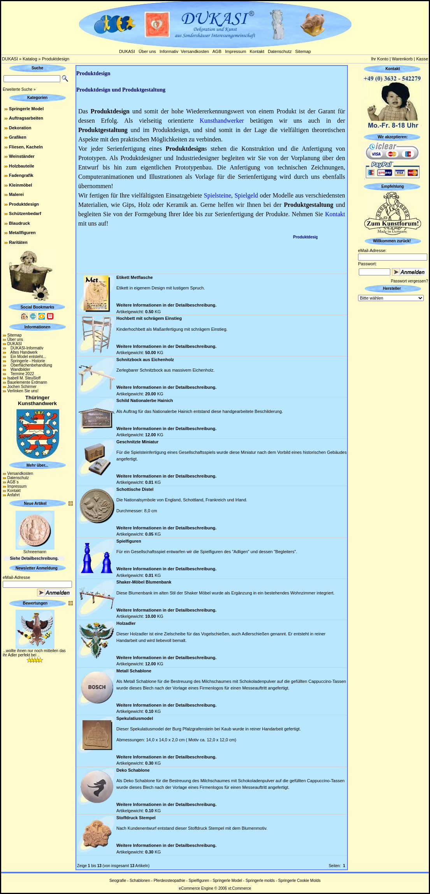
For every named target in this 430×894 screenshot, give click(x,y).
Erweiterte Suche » (19, 89)
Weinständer (22, 156)
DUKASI (127, 51)
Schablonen (140, 880)
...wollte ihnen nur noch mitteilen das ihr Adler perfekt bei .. (34, 653)
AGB (216, 51)
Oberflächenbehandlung (29, 365)
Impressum (235, 51)
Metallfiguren (22, 232)
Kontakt (257, 51)
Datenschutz (279, 51)
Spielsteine (217, 195)
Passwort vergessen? (409, 281)
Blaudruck (19, 223)
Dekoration (20, 127)
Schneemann (34, 552)
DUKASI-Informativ (25, 348)
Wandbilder (18, 369)
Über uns (147, 51)
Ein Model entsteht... (26, 356)
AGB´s (12, 482)
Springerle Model (26, 108)
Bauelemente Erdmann (27, 382)
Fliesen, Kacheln (26, 147)
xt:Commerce (239, 888)
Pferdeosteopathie (169, 880)
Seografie (117, 880)
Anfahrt (13, 495)
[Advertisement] (212, 255)
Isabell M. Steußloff (23, 378)
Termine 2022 (20, 374)
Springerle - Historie (26, 361)
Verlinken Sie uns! (23, 391)
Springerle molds (260, 880)
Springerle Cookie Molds (299, 880)
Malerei (16, 194)
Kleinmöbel (20, 185)
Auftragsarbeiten (26, 118)
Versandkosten (195, 51)
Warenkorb (402, 58)
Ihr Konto (379, 58)
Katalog (30, 58)
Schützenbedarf (25, 213)
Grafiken (17, 137)
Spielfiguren (199, 880)
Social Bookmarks (37, 307)
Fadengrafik (21, 175)
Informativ (169, 51)
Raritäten (18, 242)
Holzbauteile (21, 166)
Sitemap (303, 51)
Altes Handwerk (22, 352)
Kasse (422, 58)
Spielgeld (246, 195)
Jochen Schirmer (22, 386)
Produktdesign (55, 58)
